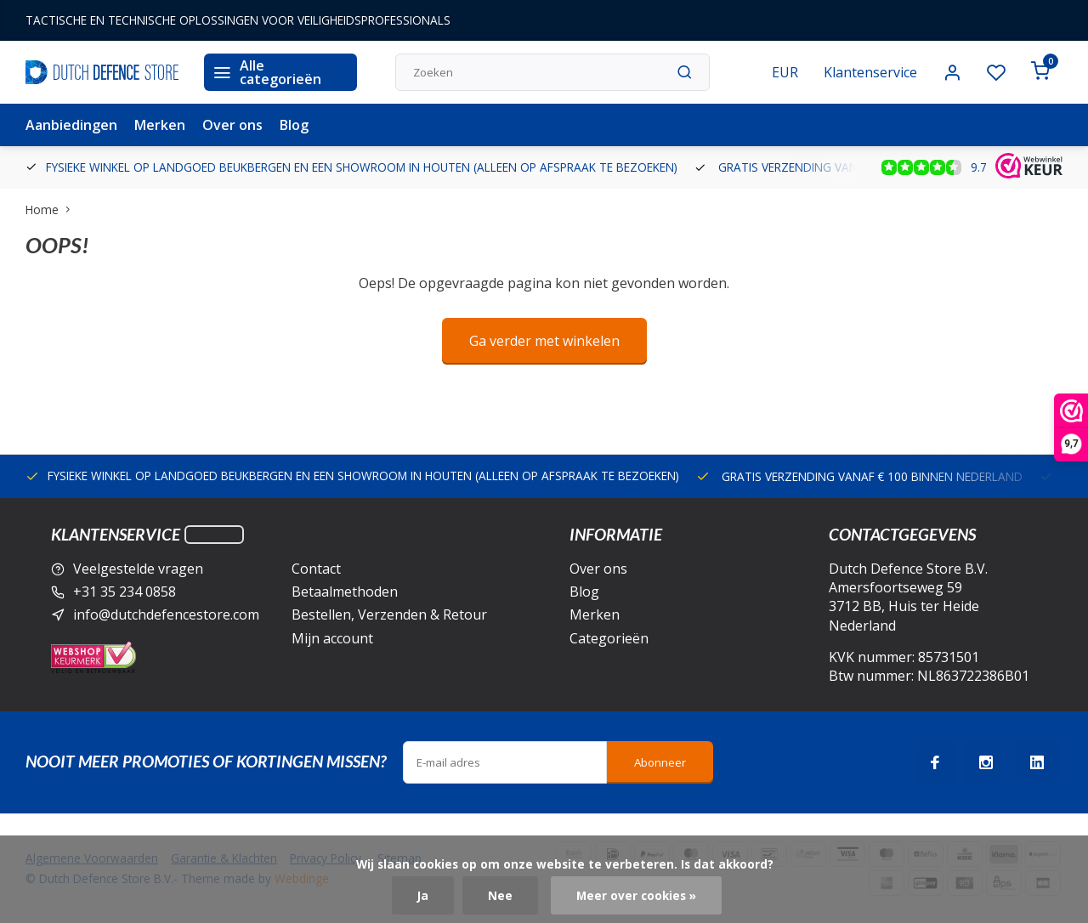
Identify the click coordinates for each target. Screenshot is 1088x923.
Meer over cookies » (636, 895)
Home (51, 209)
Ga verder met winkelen (544, 340)
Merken (159, 125)
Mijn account (332, 638)
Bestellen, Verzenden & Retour (389, 614)
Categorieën (609, 638)
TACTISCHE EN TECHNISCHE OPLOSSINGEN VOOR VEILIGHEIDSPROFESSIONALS (238, 20)
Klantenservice (870, 72)
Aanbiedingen (71, 125)
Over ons (232, 125)
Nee (500, 895)
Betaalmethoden (345, 591)
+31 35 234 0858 (124, 591)
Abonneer (660, 762)
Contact (316, 568)
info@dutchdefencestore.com (166, 614)
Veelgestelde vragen (138, 568)
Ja (422, 895)
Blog (294, 125)
